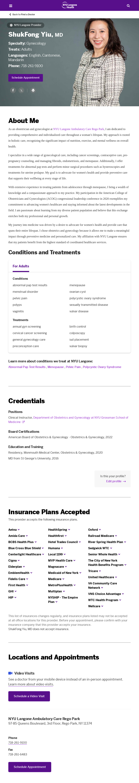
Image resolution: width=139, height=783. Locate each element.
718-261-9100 (32, 66)
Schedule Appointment (26, 77)
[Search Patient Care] (128, 5)
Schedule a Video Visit (29, 696)
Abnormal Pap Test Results (26, 367)
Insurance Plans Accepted (49, 512)
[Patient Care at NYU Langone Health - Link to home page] (69, 5)
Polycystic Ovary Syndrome (102, 367)
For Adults (21, 266)
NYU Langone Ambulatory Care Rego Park (78, 129)
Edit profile (113, 481)
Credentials (26, 401)
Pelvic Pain (73, 367)
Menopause (56, 367)
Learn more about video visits (30, 684)
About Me (23, 121)
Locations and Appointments (53, 657)
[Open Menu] (10, 6)
